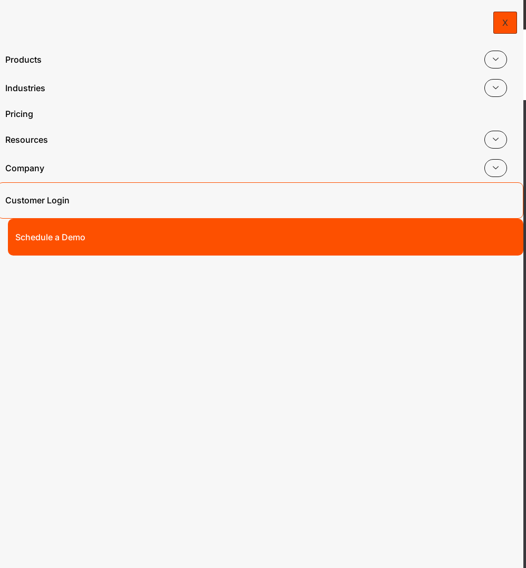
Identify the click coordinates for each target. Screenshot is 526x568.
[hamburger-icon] (503, 54)
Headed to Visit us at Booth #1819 (263, 14)
